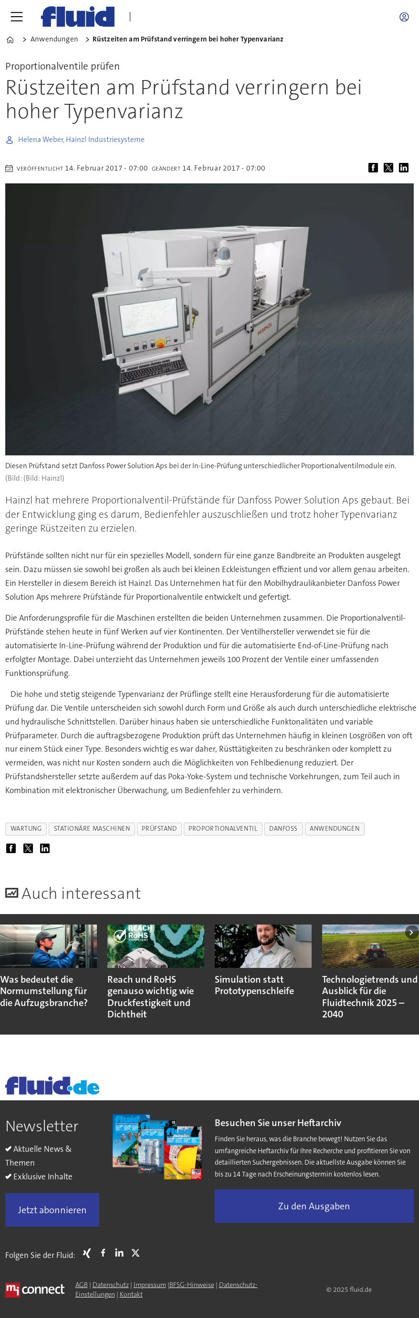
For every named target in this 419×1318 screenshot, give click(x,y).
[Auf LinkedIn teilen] (405, 168)
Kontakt (131, 1294)
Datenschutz (111, 1284)
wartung (26, 829)
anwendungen (334, 829)
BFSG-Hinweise (191, 1284)
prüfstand (159, 829)
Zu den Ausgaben (314, 1206)
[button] (412, 932)
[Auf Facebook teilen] (375, 168)
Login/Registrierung (406, 16)
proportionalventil (223, 829)
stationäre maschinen (92, 829)
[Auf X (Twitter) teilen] (390, 168)
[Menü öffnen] (17, 16)
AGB (81, 1284)
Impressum (150, 1284)
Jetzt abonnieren (52, 1210)
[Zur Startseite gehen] (78, 17)
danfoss (283, 829)
